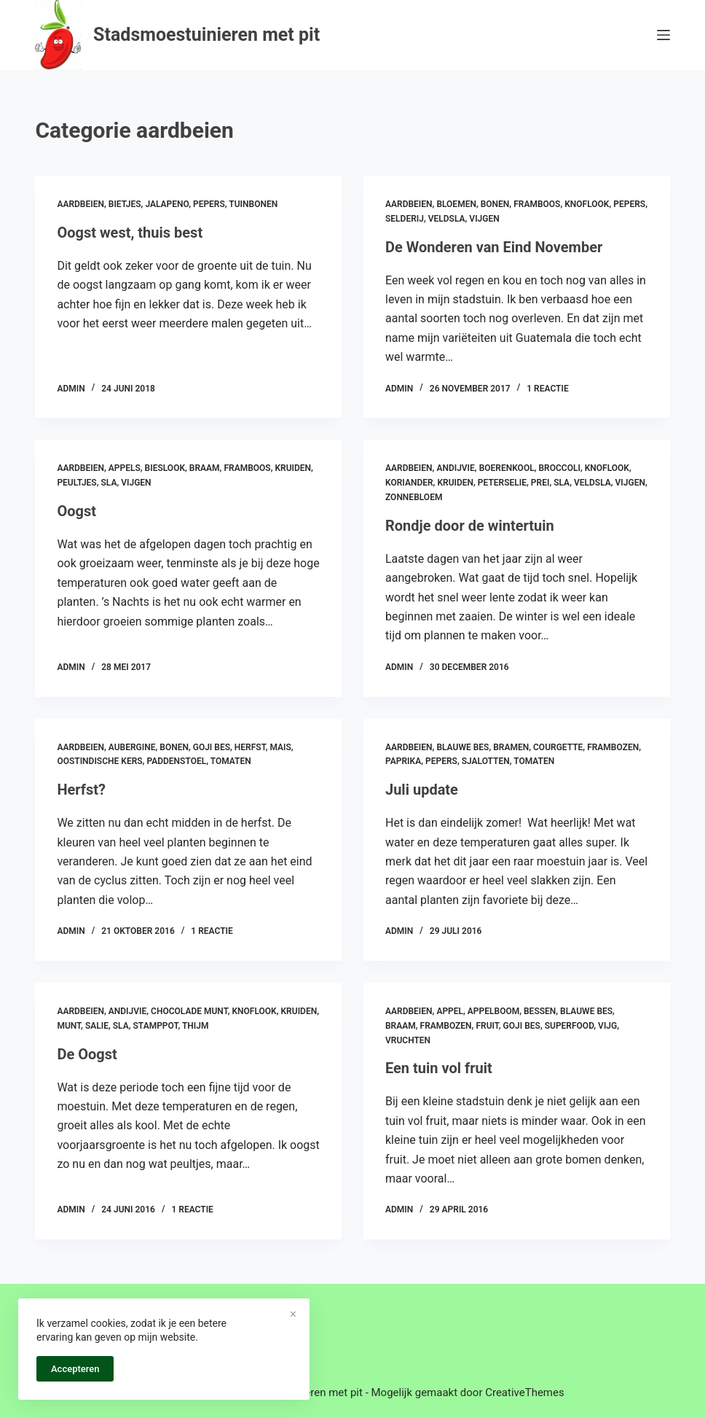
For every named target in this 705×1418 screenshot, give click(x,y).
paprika (403, 761)
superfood (569, 1026)
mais (280, 747)
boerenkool (507, 468)
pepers (209, 204)
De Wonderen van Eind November (493, 247)
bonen (495, 204)
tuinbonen (253, 204)
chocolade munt (189, 1011)
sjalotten (486, 761)
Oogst (76, 511)
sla (109, 483)
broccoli (559, 468)
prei (540, 483)
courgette (558, 747)
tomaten (230, 761)
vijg (607, 1026)
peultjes (76, 483)
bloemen (456, 204)
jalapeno (167, 204)
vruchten (407, 1040)
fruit (487, 1026)
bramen (511, 747)
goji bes (211, 747)
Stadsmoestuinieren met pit (206, 34)
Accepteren (75, 1368)
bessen (540, 1011)
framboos (536, 204)
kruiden (293, 468)
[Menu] (663, 35)
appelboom (493, 1011)
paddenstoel (176, 761)
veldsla (446, 219)
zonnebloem (413, 497)
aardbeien (80, 204)
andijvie (455, 468)
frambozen (613, 747)
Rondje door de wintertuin (469, 525)
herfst (250, 747)
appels (125, 468)
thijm (195, 1026)
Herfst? (81, 789)
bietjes (125, 204)
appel (449, 1011)
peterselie (502, 483)
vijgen (484, 219)
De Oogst (87, 1054)
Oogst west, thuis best (129, 232)
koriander (409, 483)
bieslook (165, 468)
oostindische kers (99, 761)
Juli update (421, 789)
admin (70, 388)
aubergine (132, 747)
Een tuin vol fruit (438, 1068)
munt (69, 1026)
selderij (404, 219)
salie (97, 1026)
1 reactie (547, 388)
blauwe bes (462, 747)
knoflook (586, 204)
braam (204, 468)
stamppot (155, 1026)
